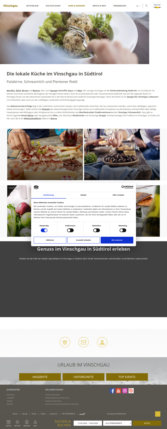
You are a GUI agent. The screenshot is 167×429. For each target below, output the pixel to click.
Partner (15, 414)
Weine (30, 115)
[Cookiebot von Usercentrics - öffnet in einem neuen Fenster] (123, 187)
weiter (147, 423)
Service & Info (99, 6)
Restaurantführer (17, 131)
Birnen (25, 90)
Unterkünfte (83, 377)
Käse (79, 90)
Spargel (54, 90)
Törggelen (90, 131)
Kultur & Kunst (53, 6)
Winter (10, 404)
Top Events (127, 377)
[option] (83, 38)
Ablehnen (50, 240)
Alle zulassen (116, 240)
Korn (70, 90)
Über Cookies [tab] (118, 195)
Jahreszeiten (13, 389)
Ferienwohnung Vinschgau (57, 398)
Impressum (53, 414)
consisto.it (82, 414)
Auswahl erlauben (83, 240)
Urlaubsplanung (54, 389)
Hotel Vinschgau (52, 395)
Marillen (11, 90)
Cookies (43, 414)
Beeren (36, 90)
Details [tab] (83, 195)
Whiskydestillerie (32, 118)
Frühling (11, 395)
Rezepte (46, 109)
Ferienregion (119, 6)
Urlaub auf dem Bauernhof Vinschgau (62, 404)
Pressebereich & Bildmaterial (116, 414)
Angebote (40, 377)
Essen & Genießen (76, 6)
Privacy (34, 414)
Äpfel (18, 90)
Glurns (53, 118)
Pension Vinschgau (53, 401)
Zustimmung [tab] (48, 195)
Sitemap (24, 414)
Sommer (10, 398)
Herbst (10, 401)
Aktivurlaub (32, 6)
